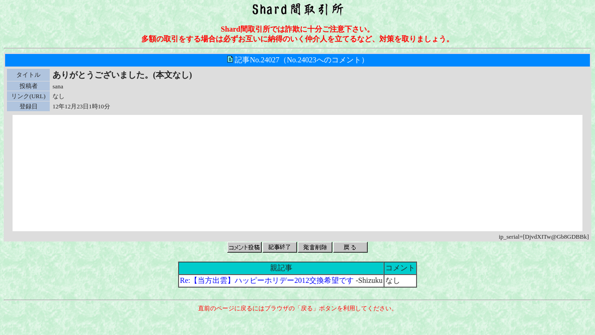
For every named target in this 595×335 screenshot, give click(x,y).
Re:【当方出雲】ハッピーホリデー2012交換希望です (268, 280)
